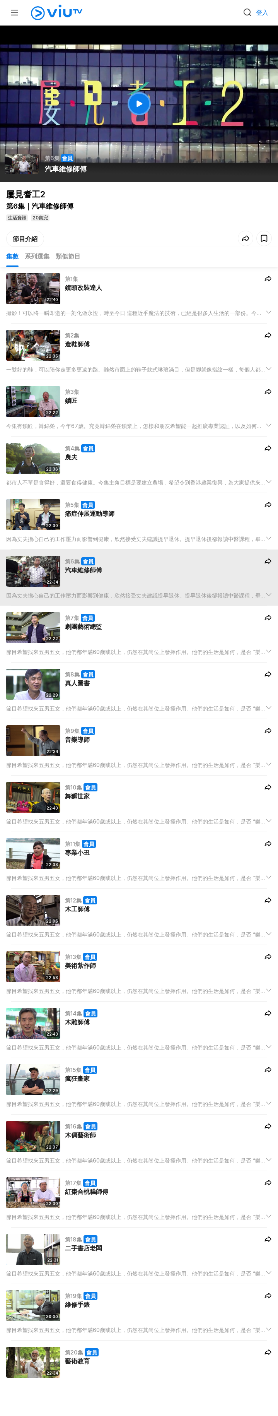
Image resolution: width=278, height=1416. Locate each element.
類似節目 (68, 256)
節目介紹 (25, 239)
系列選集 (37, 256)
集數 (12, 256)
